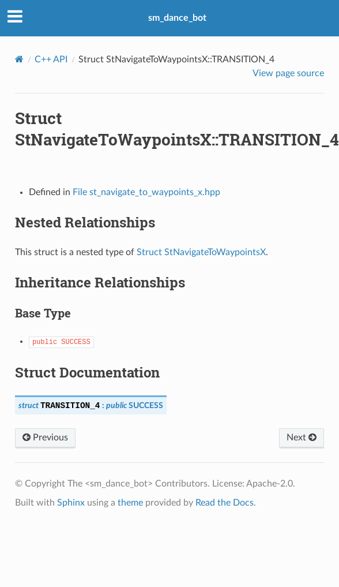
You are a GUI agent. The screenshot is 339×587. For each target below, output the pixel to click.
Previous (45, 437)
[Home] (19, 59)
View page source (288, 73)
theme (130, 502)
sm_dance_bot (177, 18)
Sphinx (71, 502)
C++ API (51, 59)
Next (302, 437)
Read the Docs (224, 502)
